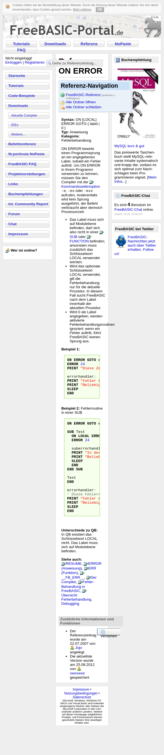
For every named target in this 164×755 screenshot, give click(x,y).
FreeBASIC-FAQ (22, 164)
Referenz (89, 44)
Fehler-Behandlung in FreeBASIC (77, 612)
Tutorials (21, 44)
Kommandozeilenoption (80, 186)
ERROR (72, 365)
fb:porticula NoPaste (26, 154)
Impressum (18, 234)
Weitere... (18, 134)
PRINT (72, 370)
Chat (12, 224)
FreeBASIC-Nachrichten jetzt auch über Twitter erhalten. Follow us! (135, 245)
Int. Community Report (28, 204)
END (70, 400)
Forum (14, 214)
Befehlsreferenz (22, 144)
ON (74, 447)
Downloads (55, 44)
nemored (77, 700)
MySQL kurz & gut (129, 146)
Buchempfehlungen (25, 194)
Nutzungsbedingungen (81, 720)
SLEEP (72, 395)
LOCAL (83, 447)
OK (99, 9)
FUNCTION (79, 242)
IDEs (14, 125)
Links (13, 184)
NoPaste (123, 44)
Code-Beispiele (21, 96)
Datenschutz (82, 724)
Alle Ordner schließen (83, 107)
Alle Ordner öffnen (81, 102)
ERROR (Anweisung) (81, 592)
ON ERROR (76, 360)
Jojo (78, 674)
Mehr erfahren (82, 9)
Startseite (16, 76)
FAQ (21, 50)
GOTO (91, 360)
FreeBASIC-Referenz (91, 95)
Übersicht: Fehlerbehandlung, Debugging (76, 625)
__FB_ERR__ (72, 604)
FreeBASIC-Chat (128, 209)
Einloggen (13, 62)
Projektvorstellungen (26, 174)
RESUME (74, 590)
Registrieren (35, 62)
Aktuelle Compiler (24, 115)
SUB (73, 237)
